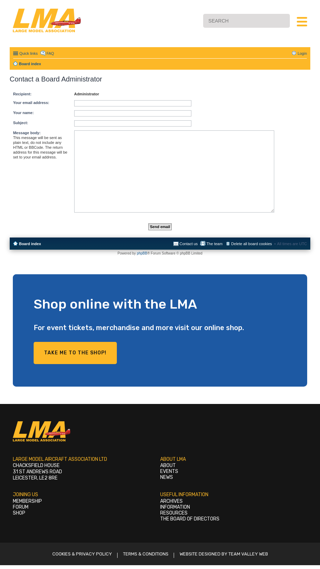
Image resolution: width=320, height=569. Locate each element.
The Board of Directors (189, 519)
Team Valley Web (248, 554)
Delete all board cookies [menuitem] (251, 244)
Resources (174, 513)
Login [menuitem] (302, 53)
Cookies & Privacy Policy (82, 554)
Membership (27, 501)
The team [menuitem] (214, 244)
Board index (30, 244)
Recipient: (22, 94)
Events (169, 471)
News (166, 477)
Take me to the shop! (75, 353)
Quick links (28, 53)
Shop (19, 513)
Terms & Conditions (145, 554)
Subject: (20, 123)
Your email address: (31, 103)
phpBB (142, 253)
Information (175, 507)
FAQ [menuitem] (50, 53)
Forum (20, 507)
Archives (171, 501)
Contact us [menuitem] (189, 244)
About (168, 465)
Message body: (27, 133)
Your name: (23, 113)
